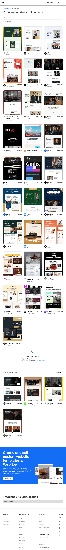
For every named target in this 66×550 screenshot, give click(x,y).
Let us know (42, 360)
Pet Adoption (15, 8)
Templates (6, 8)
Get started (53, 3)
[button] (33, 21)
